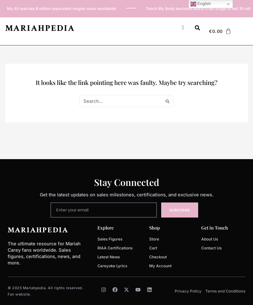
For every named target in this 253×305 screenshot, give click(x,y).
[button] (183, 27)
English (200, 4)
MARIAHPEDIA (40, 28)
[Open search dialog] (197, 29)
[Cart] (220, 31)
